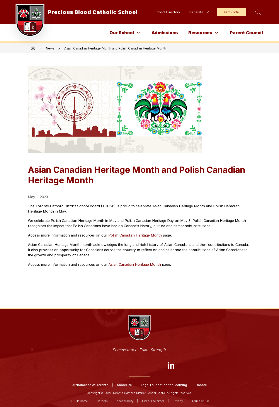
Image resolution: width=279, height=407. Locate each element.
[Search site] (258, 12)
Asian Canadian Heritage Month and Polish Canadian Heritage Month (115, 48)
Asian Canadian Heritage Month (134, 264)
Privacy (178, 401)
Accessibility (124, 401)
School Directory (167, 12)
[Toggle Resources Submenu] (216, 33)
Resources (200, 32)
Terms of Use (201, 401)
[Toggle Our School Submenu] (138, 33)
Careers (102, 401)
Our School (121, 32)
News (50, 48)
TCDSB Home (78, 401)
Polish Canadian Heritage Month (135, 235)
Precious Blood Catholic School (33, 48)
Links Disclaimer (153, 401)
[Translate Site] (198, 12)
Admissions (164, 32)
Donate (201, 385)
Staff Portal (231, 12)
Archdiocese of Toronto (90, 385)
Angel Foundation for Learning (164, 385)
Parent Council (246, 32)
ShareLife (124, 385)
